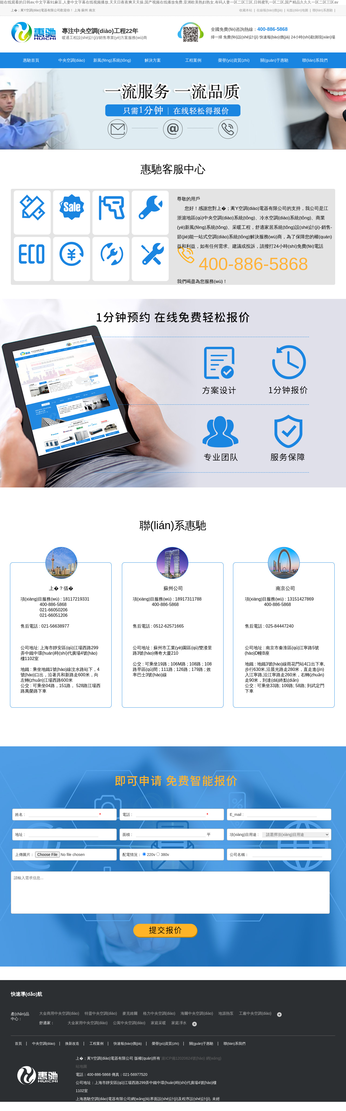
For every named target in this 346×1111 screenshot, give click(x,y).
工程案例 (193, 60)
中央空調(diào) (71, 60)
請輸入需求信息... (170, 892)
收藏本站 (245, 10)
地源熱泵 (226, 1013)
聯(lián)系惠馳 (322, 10)
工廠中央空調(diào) (255, 1013)
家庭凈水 (179, 1023)
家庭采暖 (158, 1023)
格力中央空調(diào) (159, 1013)
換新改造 (72, 1043)
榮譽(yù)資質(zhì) (233, 60)
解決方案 (153, 60)
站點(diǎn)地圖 (297, 10)
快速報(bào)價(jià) (128, 1043)
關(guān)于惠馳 (274, 60)
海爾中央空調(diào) (197, 1013)
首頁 (18, 1043)
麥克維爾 (130, 1013)
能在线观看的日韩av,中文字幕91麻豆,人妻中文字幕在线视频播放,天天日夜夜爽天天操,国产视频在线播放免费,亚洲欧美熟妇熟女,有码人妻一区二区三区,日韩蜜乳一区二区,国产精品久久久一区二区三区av (169, 2)
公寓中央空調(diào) (129, 1023)
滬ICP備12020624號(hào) (183, 1058)
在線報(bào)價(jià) (269, 10)
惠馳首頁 (31, 60)
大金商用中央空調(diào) (59, 1013)
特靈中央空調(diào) (101, 1013)
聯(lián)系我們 (314, 60)
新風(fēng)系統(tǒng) (112, 60)
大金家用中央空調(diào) (88, 1023)
